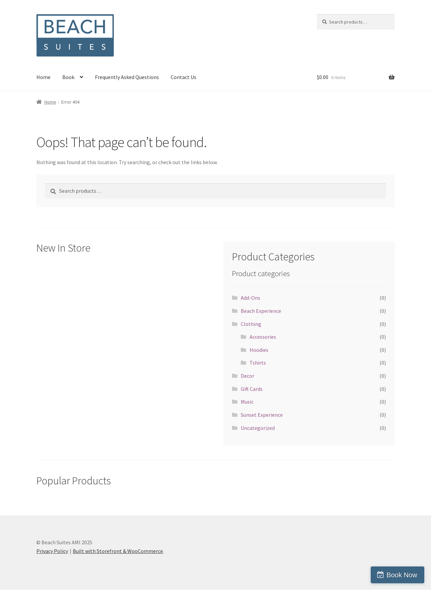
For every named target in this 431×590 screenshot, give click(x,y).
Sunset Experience (262, 414)
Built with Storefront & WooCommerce (118, 551)
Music (247, 401)
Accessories (263, 336)
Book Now (402, 575)
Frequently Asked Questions (127, 77)
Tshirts (258, 362)
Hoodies (259, 349)
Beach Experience (261, 310)
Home (43, 77)
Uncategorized (258, 428)
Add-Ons (250, 297)
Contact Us (183, 77)
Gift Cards (252, 388)
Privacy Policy (52, 551)
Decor (247, 375)
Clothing (251, 324)
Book (68, 77)
